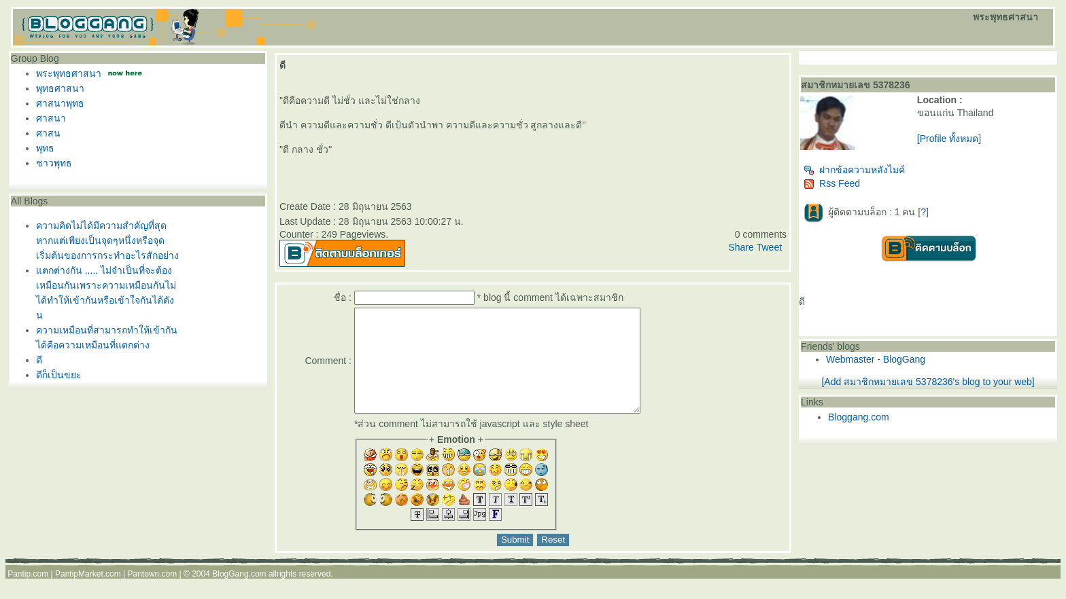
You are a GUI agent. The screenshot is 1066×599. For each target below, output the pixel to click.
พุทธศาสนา (60, 88)
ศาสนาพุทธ (60, 103)
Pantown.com (152, 594)
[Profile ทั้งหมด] (949, 138)
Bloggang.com (858, 417)
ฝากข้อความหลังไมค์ (854, 169)
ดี (39, 360)
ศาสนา (51, 118)
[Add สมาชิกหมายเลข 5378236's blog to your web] (927, 381)
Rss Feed (832, 183)
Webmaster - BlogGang (875, 359)
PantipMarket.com (88, 594)
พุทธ (45, 148)
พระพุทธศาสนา (68, 73)
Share (740, 247)
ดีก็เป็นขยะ (59, 374)
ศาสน (48, 133)
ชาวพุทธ (54, 163)
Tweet (769, 247)
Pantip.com (27, 594)
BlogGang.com (239, 594)
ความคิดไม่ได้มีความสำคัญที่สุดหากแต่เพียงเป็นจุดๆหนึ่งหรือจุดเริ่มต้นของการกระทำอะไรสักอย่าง (107, 240)
